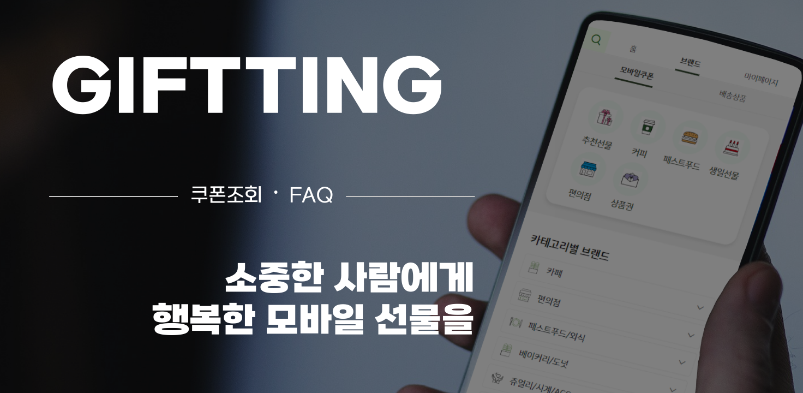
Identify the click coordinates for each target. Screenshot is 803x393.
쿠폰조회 (226, 196)
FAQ (311, 196)
